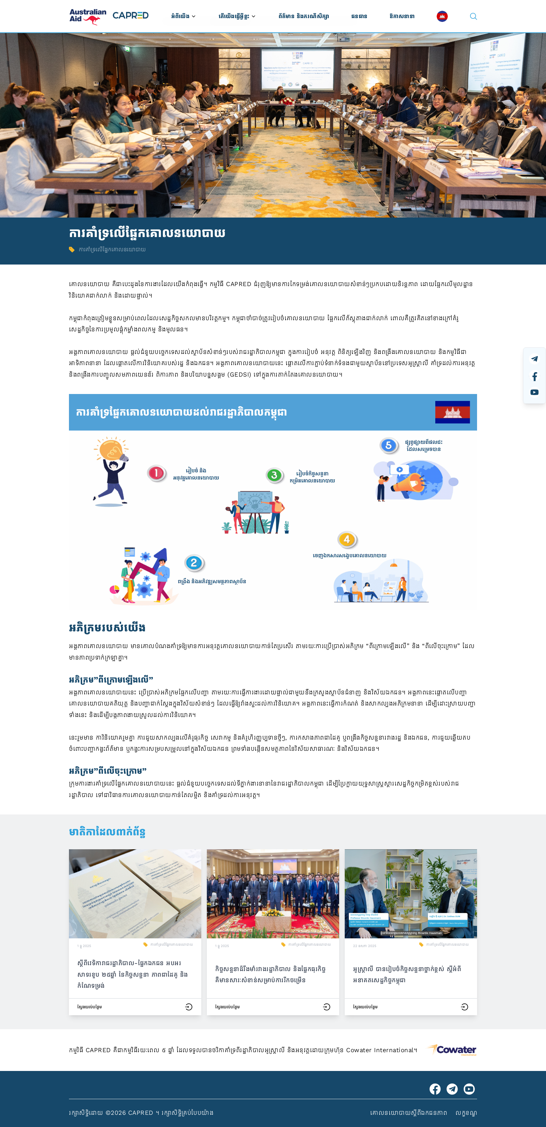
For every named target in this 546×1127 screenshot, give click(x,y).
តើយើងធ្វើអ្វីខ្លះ (237, 16)
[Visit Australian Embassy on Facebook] (435, 1089)
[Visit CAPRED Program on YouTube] (469, 1089)
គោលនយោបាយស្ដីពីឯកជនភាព (408, 1113)
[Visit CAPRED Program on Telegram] (452, 1089)
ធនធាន (359, 16)
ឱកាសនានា (402, 16)
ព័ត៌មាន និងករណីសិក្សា (304, 16)
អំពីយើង (184, 16)
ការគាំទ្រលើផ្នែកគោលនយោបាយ (171, 945)
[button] (135, 932)
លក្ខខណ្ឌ (466, 1113)
